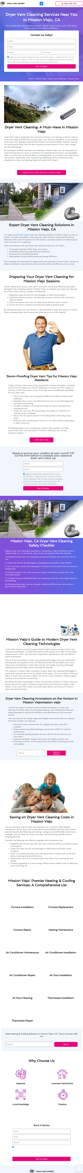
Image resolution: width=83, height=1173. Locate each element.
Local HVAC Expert (21, 235)
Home (30, 79)
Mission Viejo (40, 79)
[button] (41, 3)
